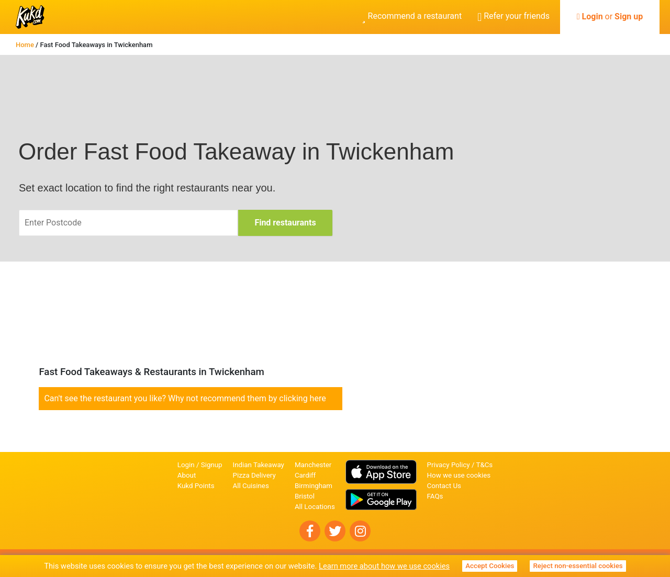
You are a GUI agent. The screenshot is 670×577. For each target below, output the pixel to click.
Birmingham (313, 486)
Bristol (305, 496)
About (186, 475)
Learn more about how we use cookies (384, 566)
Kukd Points (196, 486)
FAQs (435, 496)
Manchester (313, 465)
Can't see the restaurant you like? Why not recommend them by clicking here (185, 398)
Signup (211, 465)
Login (592, 16)
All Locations (315, 507)
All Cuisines (251, 486)
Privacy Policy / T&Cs (460, 465)
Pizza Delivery (254, 475)
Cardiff (305, 475)
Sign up (629, 16)
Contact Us (444, 486)
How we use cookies (459, 475)
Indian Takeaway (258, 465)
